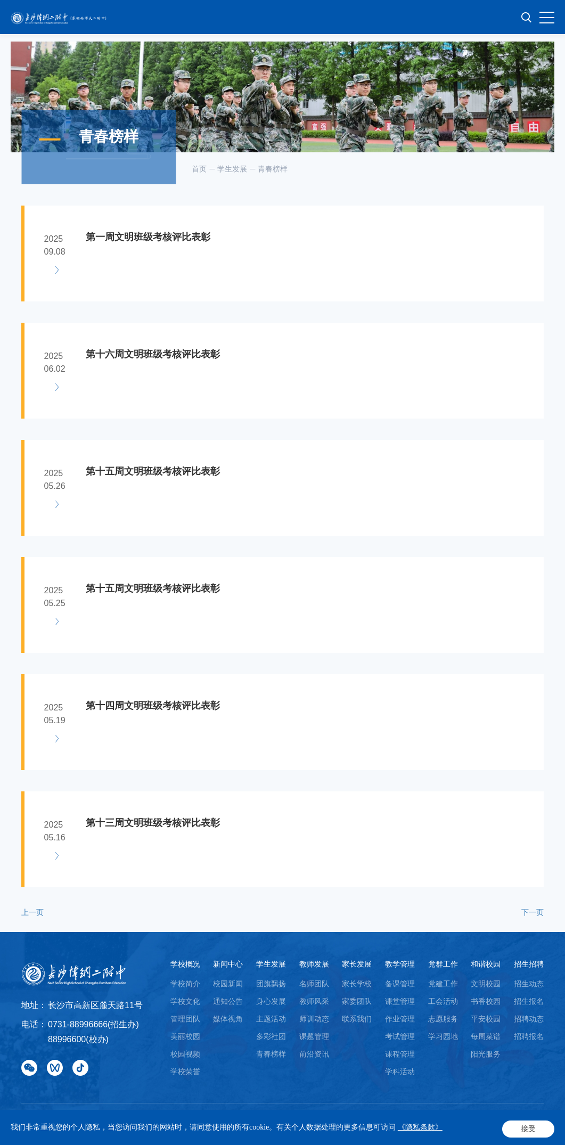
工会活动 (443, 1001)
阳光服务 (486, 1054)
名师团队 (314, 983)
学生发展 (232, 169)
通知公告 (228, 1001)
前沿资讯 (314, 1054)
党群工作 (443, 964)
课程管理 (400, 1054)
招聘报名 (529, 1036)
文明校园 (486, 983)
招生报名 (529, 1001)
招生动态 (529, 983)
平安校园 (486, 1019)
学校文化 (185, 1001)
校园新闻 (228, 983)
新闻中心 (228, 964)
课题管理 (314, 1036)
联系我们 (357, 1019)
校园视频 (185, 1054)
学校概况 (185, 964)
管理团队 (185, 1019)
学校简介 (185, 983)
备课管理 (400, 983)
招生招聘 (529, 964)
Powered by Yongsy (121, 1129)
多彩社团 (271, 1036)
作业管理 (400, 1019)
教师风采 (314, 1001)
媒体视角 (228, 1019)
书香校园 (486, 1001)
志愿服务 (443, 1019)
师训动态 (314, 1019)
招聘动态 (529, 1019)
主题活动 (271, 1019)
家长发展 (357, 964)
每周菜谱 (486, 1036)
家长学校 (357, 983)
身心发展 (271, 1001)
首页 (199, 169)
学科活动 (400, 1071)
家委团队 (357, 1001)
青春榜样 (273, 169)
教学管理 (400, 964)
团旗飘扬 (271, 983)
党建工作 (443, 983)
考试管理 (400, 1036)
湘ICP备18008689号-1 (315, 1118)
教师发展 (314, 964)
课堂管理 (400, 1001)
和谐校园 (486, 964)
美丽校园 (185, 1036)
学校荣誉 (185, 1071)
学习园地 (443, 1036)
